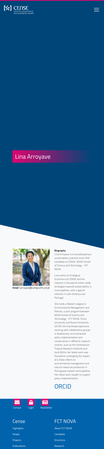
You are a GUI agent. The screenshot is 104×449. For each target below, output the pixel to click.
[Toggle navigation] (97, 9)
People (16, 434)
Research (59, 446)
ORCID (62, 386)
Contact (17, 407)
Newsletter (46, 407)
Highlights (18, 428)
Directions (59, 440)
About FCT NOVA (63, 428)
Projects (17, 440)
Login (31, 407)
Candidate (59, 434)
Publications (19, 446)
